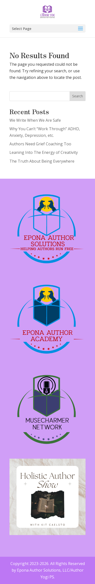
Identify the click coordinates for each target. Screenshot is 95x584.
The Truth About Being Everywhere (41, 161)
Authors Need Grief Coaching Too (40, 144)
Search (77, 96)
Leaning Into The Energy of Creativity (43, 152)
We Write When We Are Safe (35, 120)
